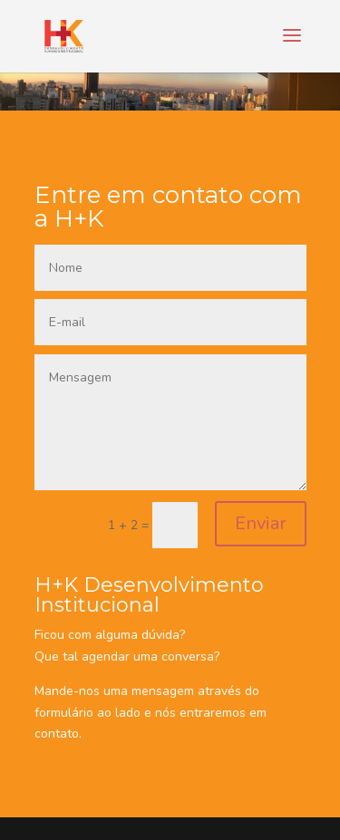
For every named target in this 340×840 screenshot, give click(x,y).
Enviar (261, 523)
